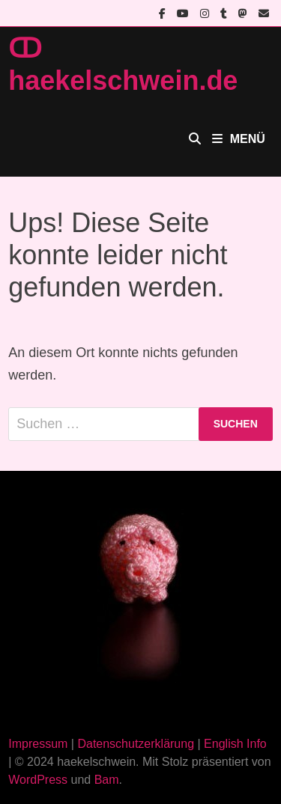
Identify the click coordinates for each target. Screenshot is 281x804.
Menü (238, 139)
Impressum (37, 743)
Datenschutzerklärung (135, 743)
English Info (235, 743)
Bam (106, 779)
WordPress (37, 779)
